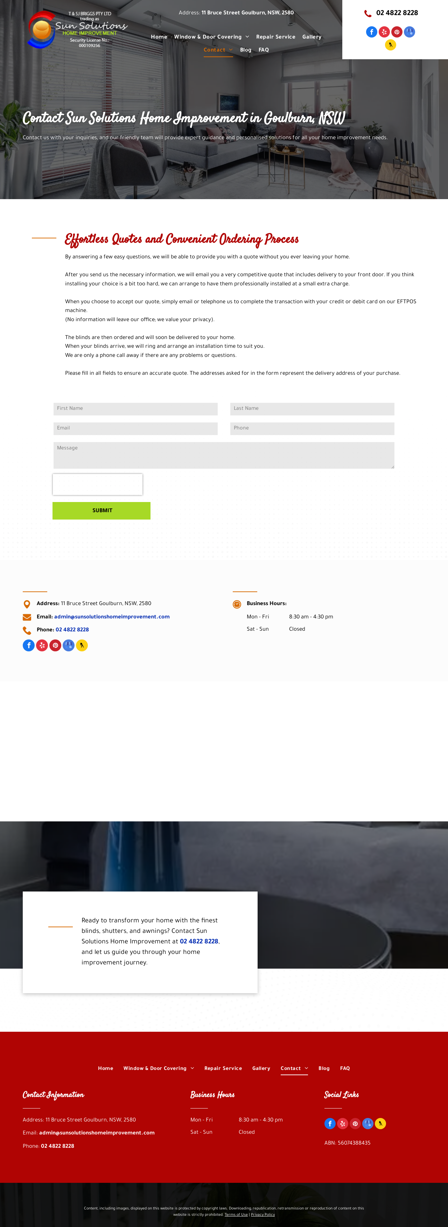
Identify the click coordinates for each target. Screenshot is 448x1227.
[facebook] (371, 32)
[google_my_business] (409, 32)
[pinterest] (396, 32)
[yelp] (384, 32)
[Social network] (390, 45)
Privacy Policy (263, 1215)
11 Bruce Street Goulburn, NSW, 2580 (248, 13)
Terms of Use (236, 1215)
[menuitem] (159, 38)
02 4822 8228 (72, 630)
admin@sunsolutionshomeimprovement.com (112, 618)
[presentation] (97, 484)
